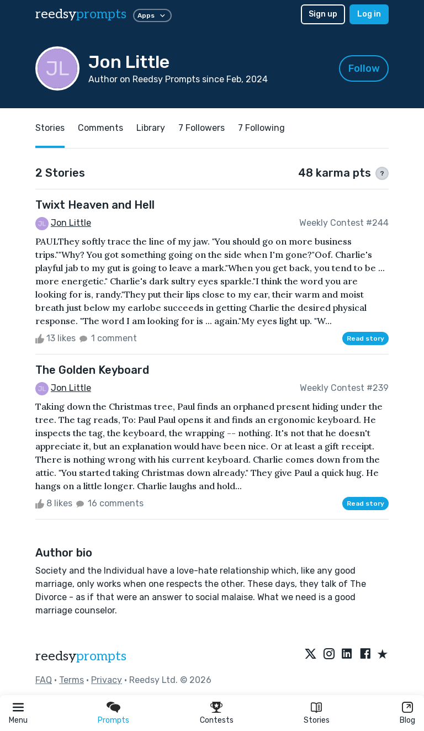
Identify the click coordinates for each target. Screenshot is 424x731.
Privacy (106, 680)
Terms (71, 680)
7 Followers (201, 128)
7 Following (261, 128)
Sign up (323, 14)
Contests (217, 720)
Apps (152, 15)
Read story (365, 338)
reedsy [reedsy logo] (80, 14)
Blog (407, 720)
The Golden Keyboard (92, 370)
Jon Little (71, 223)
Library (150, 128)
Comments (100, 128)
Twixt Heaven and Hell (95, 204)
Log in (369, 14)
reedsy (80, 656)
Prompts (113, 720)
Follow (364, 68)
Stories (317, 720)
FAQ (43, 680)
